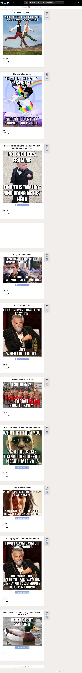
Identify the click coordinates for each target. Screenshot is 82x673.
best (20, 2)
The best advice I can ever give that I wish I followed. (22, 613)
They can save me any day (22, 379)
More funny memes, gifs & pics (22, 667)
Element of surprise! (22, 74)
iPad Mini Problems (22, 488)
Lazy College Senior (22, 254)
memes (44, 7)
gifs (48, 7)
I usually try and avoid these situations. (22, 538)
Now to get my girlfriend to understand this (22, 427)
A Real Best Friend (22, 13)
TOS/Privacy (59, 671)
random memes (26, 2)
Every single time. (22, 305)
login (79, 2)
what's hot (13, 2)
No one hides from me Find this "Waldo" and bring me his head (22, 147)
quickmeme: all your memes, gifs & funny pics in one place (4, 3)
